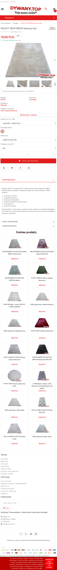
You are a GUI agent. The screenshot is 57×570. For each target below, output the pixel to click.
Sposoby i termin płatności (9, 471)
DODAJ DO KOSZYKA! (28, 161)
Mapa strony (5, 486)
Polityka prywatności (7, 488)
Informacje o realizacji (28, 115)
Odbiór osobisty (6, 469)
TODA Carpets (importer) (8, 111)
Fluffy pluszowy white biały (14, 410)
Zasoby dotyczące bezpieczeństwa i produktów (18, 91)
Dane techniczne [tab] (10, 222)
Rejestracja (4, 461)
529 (18, 36)
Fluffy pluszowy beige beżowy (14, 331)
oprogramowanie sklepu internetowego (31, 540)
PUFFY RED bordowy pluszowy (42, 331)
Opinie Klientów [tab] (9, 226)
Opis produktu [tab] (8, 180)
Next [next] (55, 84)
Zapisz (6, 508)
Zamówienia (5, 466)
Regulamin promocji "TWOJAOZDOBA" (14, 484)
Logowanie (4, 459)
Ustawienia (4, 464)
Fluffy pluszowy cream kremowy (42, 304)
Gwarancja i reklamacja (8, 491)
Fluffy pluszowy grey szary (42, 436)
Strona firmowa (6, 481)
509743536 (5, 521)
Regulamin (4, 493)
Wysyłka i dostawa (7, 474)
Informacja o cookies (13, 540)
